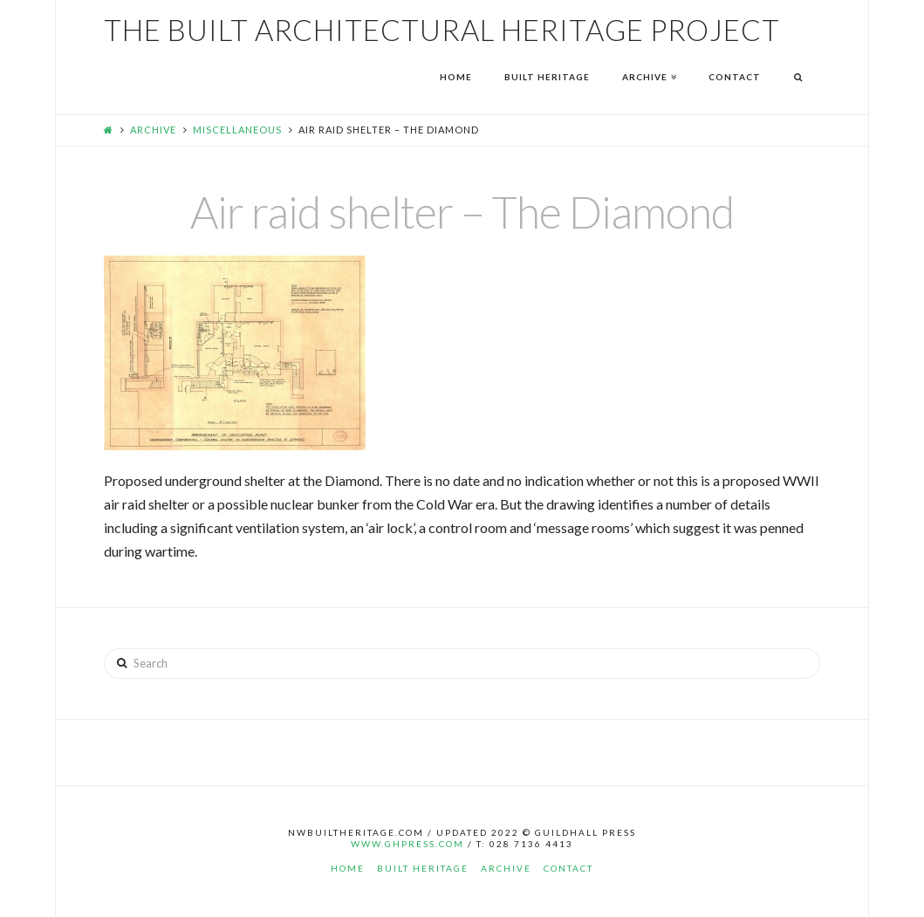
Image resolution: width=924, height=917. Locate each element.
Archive (153, 129)
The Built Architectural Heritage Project (442, 30)
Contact (568, 868)
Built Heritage (423, 868)
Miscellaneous (237, 129)
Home (348, 868)
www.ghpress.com (407, 843)
